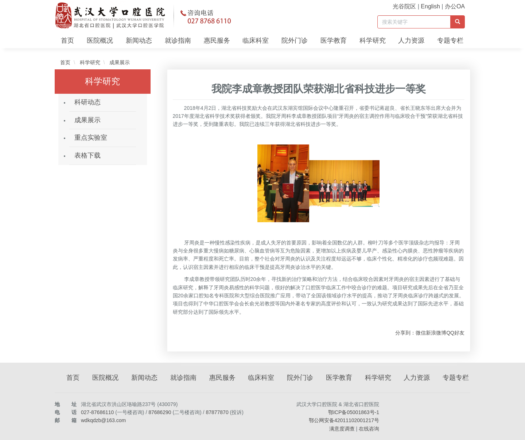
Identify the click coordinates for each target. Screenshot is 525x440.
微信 (421, 333)
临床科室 (255, 40)
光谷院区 (404, 6)
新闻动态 (139, 40)
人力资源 (411, 40)
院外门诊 (294, 40)
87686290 (159, 412)
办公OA (455, 6)
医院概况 (100, 40)
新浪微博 (436, 333)
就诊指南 (178, 40)
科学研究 (372, 40)
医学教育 (333, 40)
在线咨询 (369, 429)
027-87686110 (97, 412)
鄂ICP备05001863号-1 (353, 412)
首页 (67, 40)
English (430, 6)
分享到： (405, 333)
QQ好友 (455, 333)
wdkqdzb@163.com (103, 420)
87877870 (217, 412)
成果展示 (119, 62)
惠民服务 (217, 40)
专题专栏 (450, 40)
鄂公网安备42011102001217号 (344, 420)
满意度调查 (342, 429)
